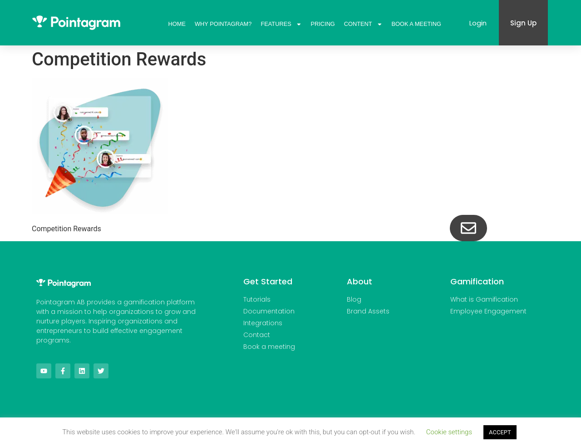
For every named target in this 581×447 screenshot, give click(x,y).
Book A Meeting (416, 23)
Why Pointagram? (223, 23)
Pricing (323, 23)
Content (363, 24)
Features (281, 24)
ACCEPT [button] (500, 432)
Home (177, 23)
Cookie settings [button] (449, 432)
